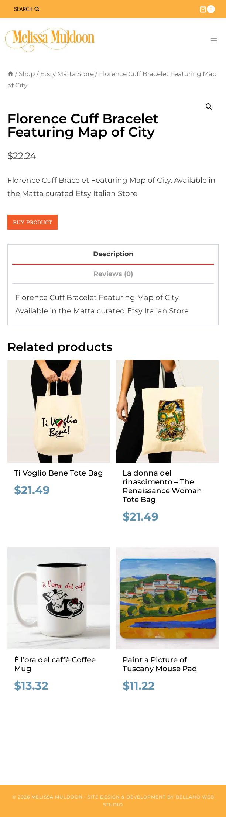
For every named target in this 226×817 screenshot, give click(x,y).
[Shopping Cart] (207, 9)
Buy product (32, 222)
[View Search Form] (26, 9)
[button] (209, 106)
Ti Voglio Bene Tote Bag (58, 472)
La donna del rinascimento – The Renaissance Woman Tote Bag (162, 486)
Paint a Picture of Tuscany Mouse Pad (160, 664)
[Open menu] (213, 40)
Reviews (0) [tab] (113, 274)
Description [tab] (113, 254)
